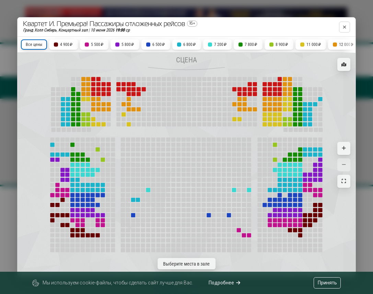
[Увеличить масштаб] (343, 148)
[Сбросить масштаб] (343, 181)
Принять (327, 282)
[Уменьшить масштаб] (343, 164)
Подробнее (225, 282)
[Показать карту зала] (343, 64)
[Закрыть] (344, 27)
